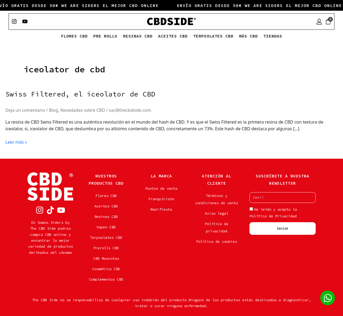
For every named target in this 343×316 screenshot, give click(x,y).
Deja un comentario (25, 111)
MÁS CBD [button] (248, 36)
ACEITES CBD (173, 36)
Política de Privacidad (273, 216)
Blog (53, 111)
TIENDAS (272, 36)
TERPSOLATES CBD (213, 36)
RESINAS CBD (137, 36)
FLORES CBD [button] (74, 36)
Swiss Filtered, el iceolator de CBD (80, 94)
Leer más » (16, 142)
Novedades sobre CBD (82, 111)
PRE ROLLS (105, 36)
